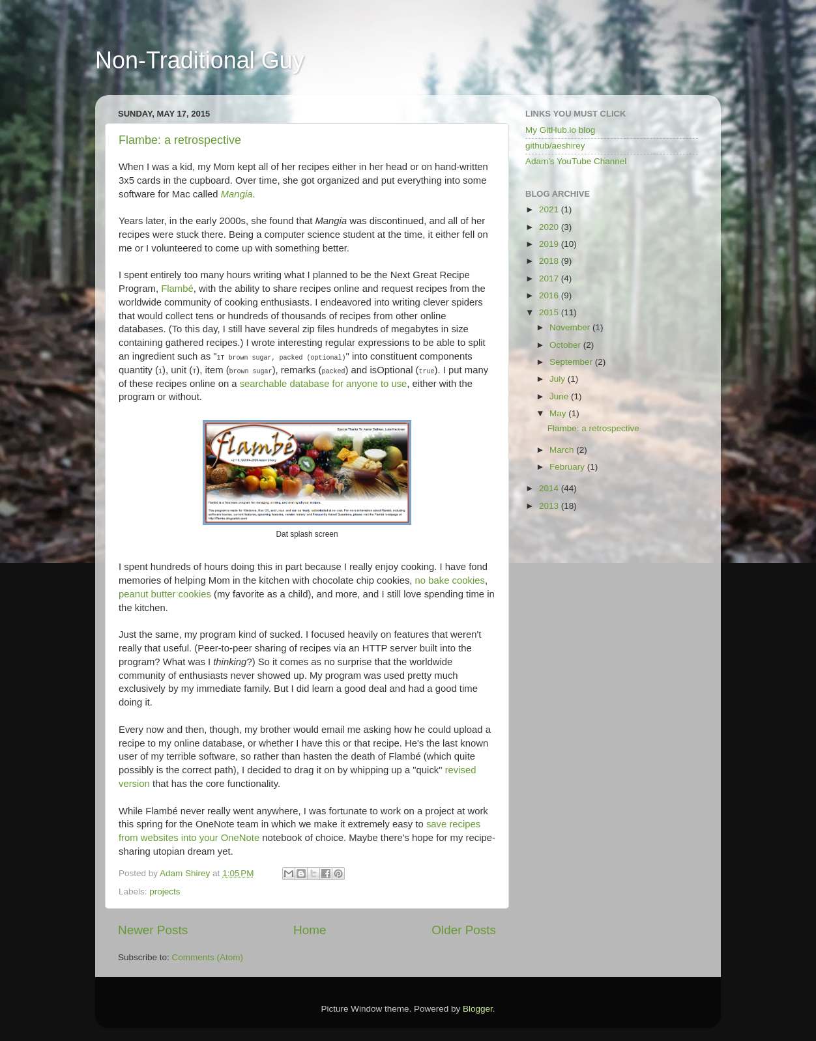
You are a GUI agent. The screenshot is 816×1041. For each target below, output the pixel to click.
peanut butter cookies (165, 594)
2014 (550, 488)
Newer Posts (153, 930)
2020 (550, 227)
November (570, 327)
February (568, 467)
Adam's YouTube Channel (575, 161)
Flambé (177, 288)
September (572, 362)
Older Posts (463, 930)
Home (309, 930)
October (566, 345)
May (558, 413)
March (562, 450)
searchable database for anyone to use (323, 383)
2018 (550, 261)
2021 (550, 209)
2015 (550, 312)
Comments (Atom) (208, 957)
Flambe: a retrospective (180, 140)
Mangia (237, 194)
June (560, 396)
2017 (550, 278)
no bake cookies (450, 580)
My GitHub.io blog (560, 130)
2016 (550, 295)
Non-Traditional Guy (199, 60)
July (558, 379)
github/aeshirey (555, 145)
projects (164, 891)
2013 (550, 506)
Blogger (478, 1009)
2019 (550, 244)
